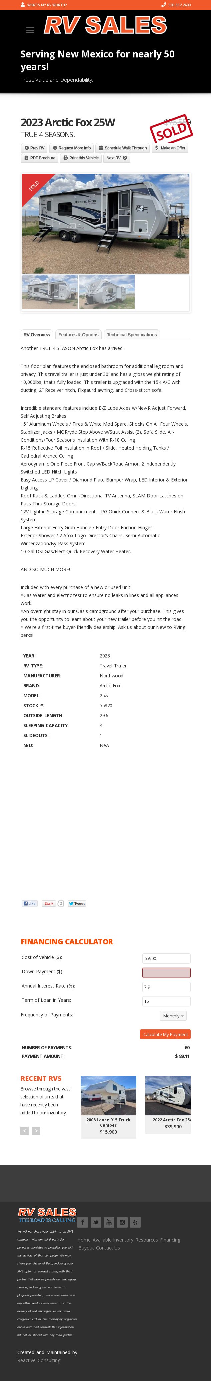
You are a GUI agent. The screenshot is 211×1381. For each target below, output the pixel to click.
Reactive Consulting (38, 1360)
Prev (24, 1131)
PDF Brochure (42, 158)
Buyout (86, 1248)
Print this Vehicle (84, 158)
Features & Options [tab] (78, 334)
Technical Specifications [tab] (132, 334)
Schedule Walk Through (126, 148)
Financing (170, 1240)
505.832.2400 (176, 5)
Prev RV (37, 148)
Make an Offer (173, 148)
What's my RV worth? (44, 5)
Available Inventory (113, 1240)
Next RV (113, 158)
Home (84, 1240)
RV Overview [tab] (37, 334)
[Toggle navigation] (30, 30)
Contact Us (108, 1248)
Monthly (171, 1016)
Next (36, 1131)
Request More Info (75, 148)
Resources (146, 1240)
